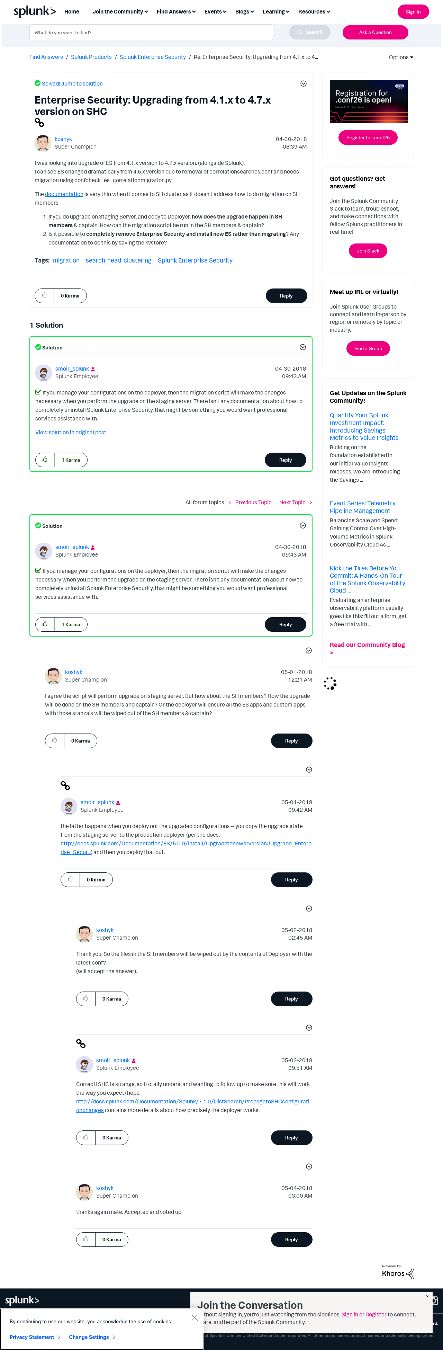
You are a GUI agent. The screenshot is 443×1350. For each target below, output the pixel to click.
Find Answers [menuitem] (174, 11)
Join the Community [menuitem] (118, 11)
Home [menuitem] (71, 11)
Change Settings (89, 1337)
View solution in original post (70, 432)
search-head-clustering (119, 260)
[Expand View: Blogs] (251, 11)
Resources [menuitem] (311, 11)
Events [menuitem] (213, 11)
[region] (102, 1329)
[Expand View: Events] (224, 11)
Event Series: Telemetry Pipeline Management (363, 506)
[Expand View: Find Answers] (193, 11)
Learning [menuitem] (274, 11)
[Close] (194, 1317)
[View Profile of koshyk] (63, 138)
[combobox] (180, 32)
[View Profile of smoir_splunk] (72, 368)
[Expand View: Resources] (328, 11)
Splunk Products (91, 56)
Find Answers (46, 56)
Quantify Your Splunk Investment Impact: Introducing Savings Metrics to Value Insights (364, 426)
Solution (52, 347)
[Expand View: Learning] (287, 11)
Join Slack (368, 251)
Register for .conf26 (368, 137)
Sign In (413, 12)
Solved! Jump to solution (72, 83)
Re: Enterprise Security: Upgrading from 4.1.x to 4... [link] (256, 56)
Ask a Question (375, 32)
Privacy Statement (32, 1337)
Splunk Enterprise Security (153, 56)
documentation (64, 193)
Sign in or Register (364, 1314)
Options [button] (396, 57)
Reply (286, 296)
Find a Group (368, 348)
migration (66, 260)
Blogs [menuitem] (242, 11)
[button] (302, 84)
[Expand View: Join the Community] (146, 11)
